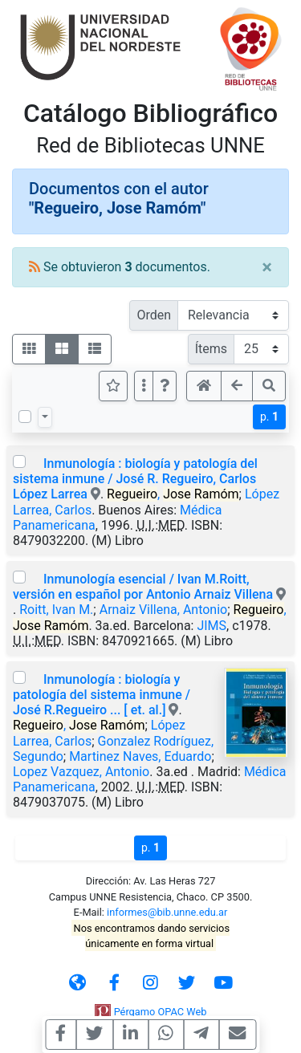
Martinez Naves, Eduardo (140, 756)
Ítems (211, 348)
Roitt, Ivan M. (56, 609)
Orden (153, 315)
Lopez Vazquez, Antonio (81, 771)
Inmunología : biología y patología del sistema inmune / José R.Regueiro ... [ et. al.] (101, 695)
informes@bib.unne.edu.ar (167, 912)
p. (269, 416)
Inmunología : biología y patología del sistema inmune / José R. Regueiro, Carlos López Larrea (135, 479)
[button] (165, 386)
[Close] (267, 267)
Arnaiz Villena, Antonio (164, 609)
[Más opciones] (143, 386)
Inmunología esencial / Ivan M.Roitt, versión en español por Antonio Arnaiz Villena (143, 586)
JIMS (211, 625)
